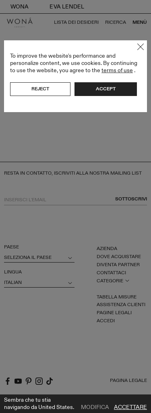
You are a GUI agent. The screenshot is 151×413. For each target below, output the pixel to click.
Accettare (130, 407)
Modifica (95, 407)
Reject (40, 89)
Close (140, 46)
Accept (106, 89)
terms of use (117, 70)
